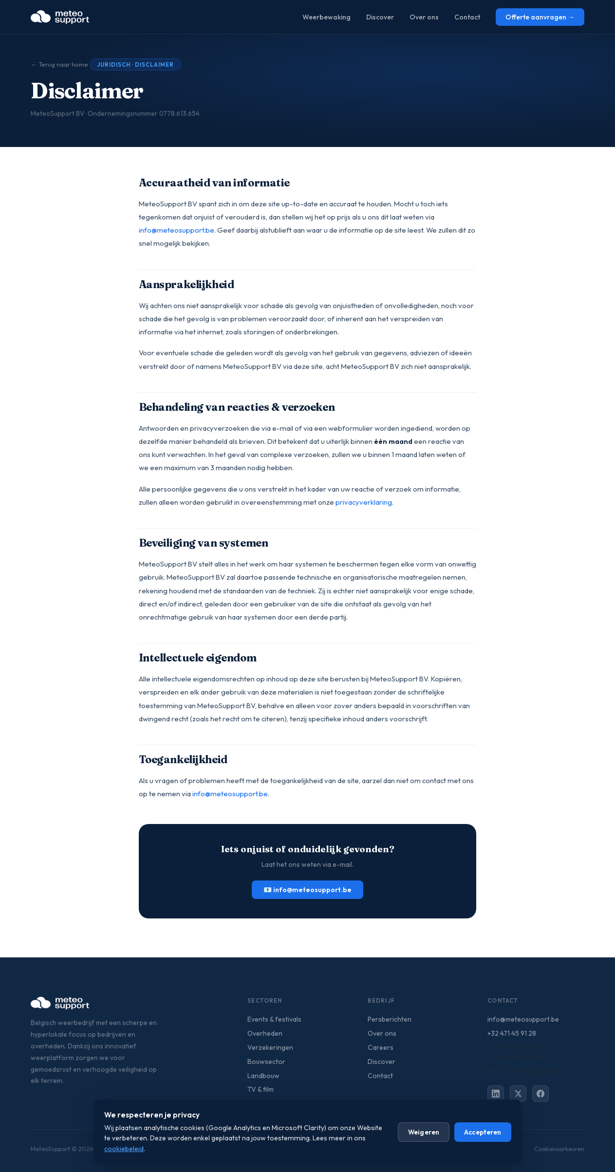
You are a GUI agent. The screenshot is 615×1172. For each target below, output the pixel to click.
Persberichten (389, 1019)
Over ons (424, 17)
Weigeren (423, 1132)
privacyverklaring (363, 502)
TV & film (260, 1089)
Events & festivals (274, 1019)
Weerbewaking (326, 17)
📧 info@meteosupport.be (307, 889)
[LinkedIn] (495, 1093)
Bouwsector (266, 1061)
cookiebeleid (124, 1148)
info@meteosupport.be (176, 230)
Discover (380, 17)
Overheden (264, 1033)
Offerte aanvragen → (540, 17)
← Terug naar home (59, 64)
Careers (380, 1047)
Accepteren (482, 1132)
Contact (467, 17)
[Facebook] (540, 1093)
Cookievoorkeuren (559, 1149)
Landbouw (263, 1075)
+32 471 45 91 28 (511, 1033)
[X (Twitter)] (518, 1093)
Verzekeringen (270, 1047)
